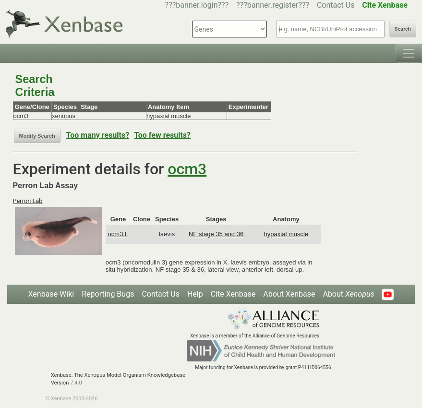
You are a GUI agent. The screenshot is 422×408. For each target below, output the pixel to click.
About (348, 294)
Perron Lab (28, 200)
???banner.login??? (197, 5)
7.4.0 (76, 383)
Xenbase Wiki (51, 294)
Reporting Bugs (108, 294)
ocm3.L (118, 234)
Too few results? (162, 135)
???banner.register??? (272, 5)
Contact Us (336, 5)
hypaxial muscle (286, 234)
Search (403, 29)
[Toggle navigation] (408, 53)
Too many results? (97, 135)
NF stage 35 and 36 (216, 234)
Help (195, 294)
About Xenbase (289, 294)
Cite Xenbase (233, 294)
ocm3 (187, 169)
